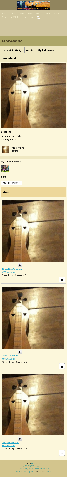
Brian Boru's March (12, 269)
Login (31, 17)
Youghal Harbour (10, 442)
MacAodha (18, 147)
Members (57, 13)
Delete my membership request (33, 468)
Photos (21, 13)
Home (4, 13)
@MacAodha (8, 272)
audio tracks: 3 (11, 183)
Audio (38, 13)
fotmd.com (36, 463)
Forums (13, 13)
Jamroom (47, 471)
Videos (30, 13)
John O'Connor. (10, 356)
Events (4, 17)
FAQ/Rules (14, 17)
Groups (47, 13)
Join (24, 17)
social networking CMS (24, 471)
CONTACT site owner (33, 466)
